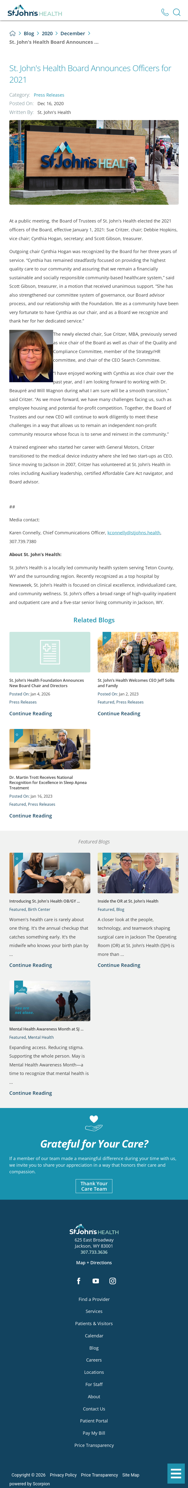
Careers (94, 1360)
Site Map (131, 1475)
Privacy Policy (63, 1475)
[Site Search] (176, 12)
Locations (94, 1372)
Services (94, 1311)
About (94, 1396)
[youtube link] (96, 1281)
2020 (47, 33)
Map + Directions (94, 1262)
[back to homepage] (12, 33)
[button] (176, 1474)
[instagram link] (112, 1281)
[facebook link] (78, 1281)
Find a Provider (94, 1299)
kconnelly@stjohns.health (133, 533)
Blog (29, 33)
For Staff (94, 1384)
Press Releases (49, 95)
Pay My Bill (94, 1433)
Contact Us (94, 1409)
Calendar (94, 1336)
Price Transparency (94, 1445)
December (72, 33)
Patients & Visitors (94, 1323)
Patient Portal (94, 1421)
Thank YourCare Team (94, 1186)
